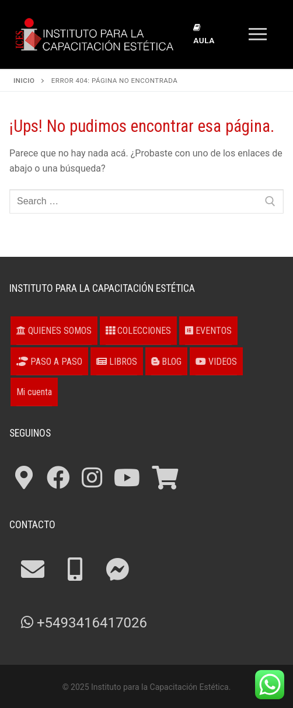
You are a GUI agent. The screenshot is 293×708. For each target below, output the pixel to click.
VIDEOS (216, 361)
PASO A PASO (49, 361)
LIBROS (116, 361)
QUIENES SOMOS (54, 330)
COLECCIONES (138, 330)
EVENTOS (208, 330)
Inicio (23, 80)
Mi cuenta (34, 391)
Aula (203, 34)
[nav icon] (257, 34)
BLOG (166, 361)
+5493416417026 (84, 623)
